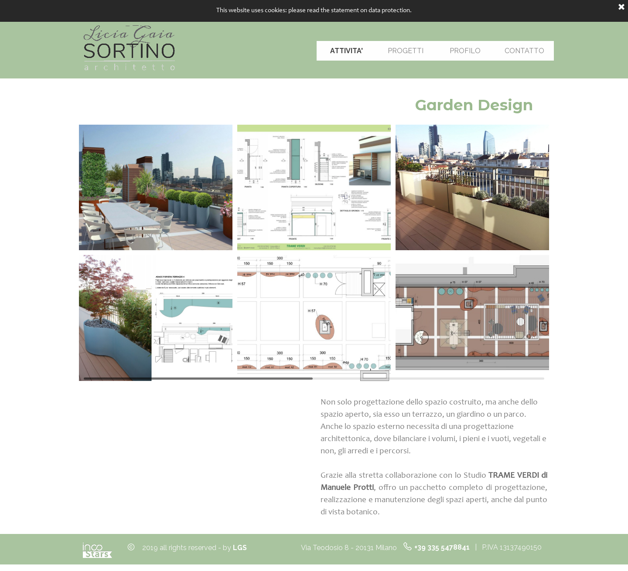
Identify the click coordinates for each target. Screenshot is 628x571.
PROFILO (465, 51)
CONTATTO (524, 51)
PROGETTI (405, 51)
